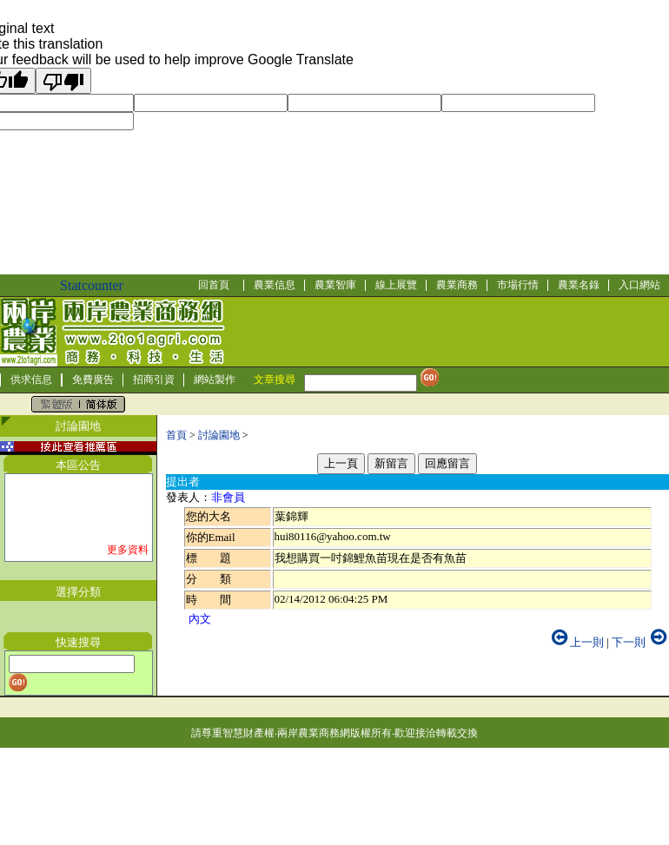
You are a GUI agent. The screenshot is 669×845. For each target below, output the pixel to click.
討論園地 (219, 435)
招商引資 (154, 379)
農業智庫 (335, 285)
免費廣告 (93, 379)
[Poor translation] (63, 81)
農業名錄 (578, 285)
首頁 (176, 435)
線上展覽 (396, 285)
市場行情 (518, 285)
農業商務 (457, 285)
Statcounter (91, 285)
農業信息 (274, 285)
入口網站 (639, 285)
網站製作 (214, 379)
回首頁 (213, 285)
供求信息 (31, 379)
